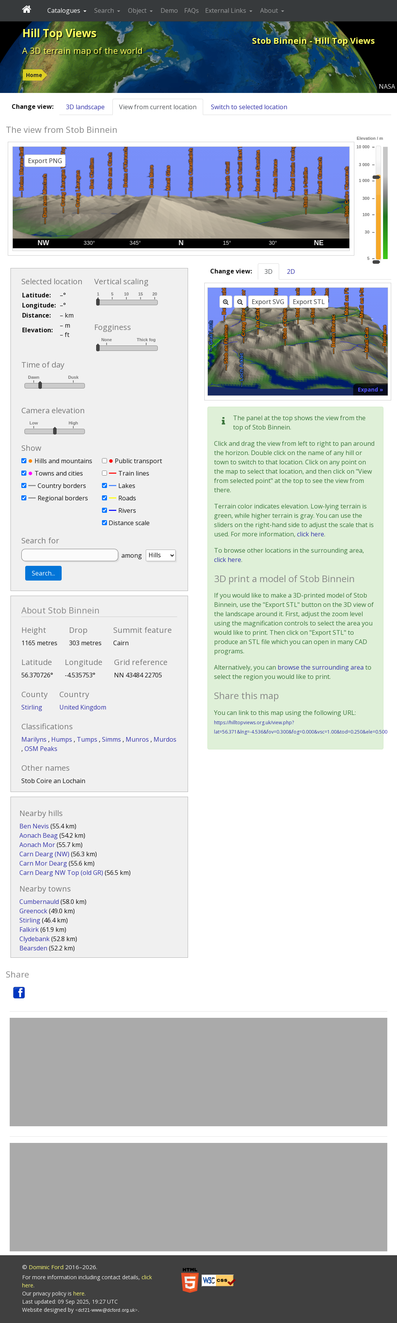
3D (268, 271)
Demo (169, 10)
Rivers (127, 510)
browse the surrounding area (321, 667)
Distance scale (129, 523)
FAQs (191, 10)
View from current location (158, 107)
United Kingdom (82, 707)
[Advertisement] (198, 1072)
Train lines (133, 473)
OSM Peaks (40, 748)
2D (291, 271)
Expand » (370, 389)
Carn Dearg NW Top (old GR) (61, 872)
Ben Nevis (34, 826)
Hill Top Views (59, 33)
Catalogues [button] (64, 10)
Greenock (33, 911)
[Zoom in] (225, 302)
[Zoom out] (240, 302)
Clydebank (34, 939)
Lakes (126, 485)
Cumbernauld (39, 901)
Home (34, 75)
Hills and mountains (63, 461)
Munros (138, 739)
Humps (62, 739)
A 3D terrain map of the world (82, 50)
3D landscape (85, 107)
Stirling (31, 707)
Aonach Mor (37, 844)
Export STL (309, 301)
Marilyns (34, 739)
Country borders (62, 485)
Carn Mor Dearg (43, 863)
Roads (127, 498)
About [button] (270, 10)
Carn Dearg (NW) (44, 854)
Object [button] (138, 10)
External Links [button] (226, 10)
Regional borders (63, 498)
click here (310, 534)
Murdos (165, 739)
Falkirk (29, 929)
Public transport (138, 461)
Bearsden (33, 948)
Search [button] (105, 10)
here (79, 1293)
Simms (112, 739)
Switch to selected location (249, 107)
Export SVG (268, 301)
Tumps (88, 739)
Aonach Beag (38, 835)
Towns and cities (59, 473)
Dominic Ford (46, 1267)
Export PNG (45, 160)
